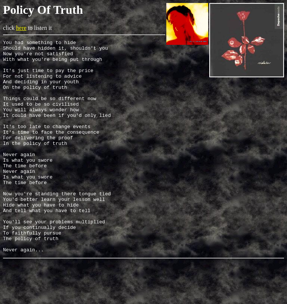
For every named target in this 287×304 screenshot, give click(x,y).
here (21, 28)
